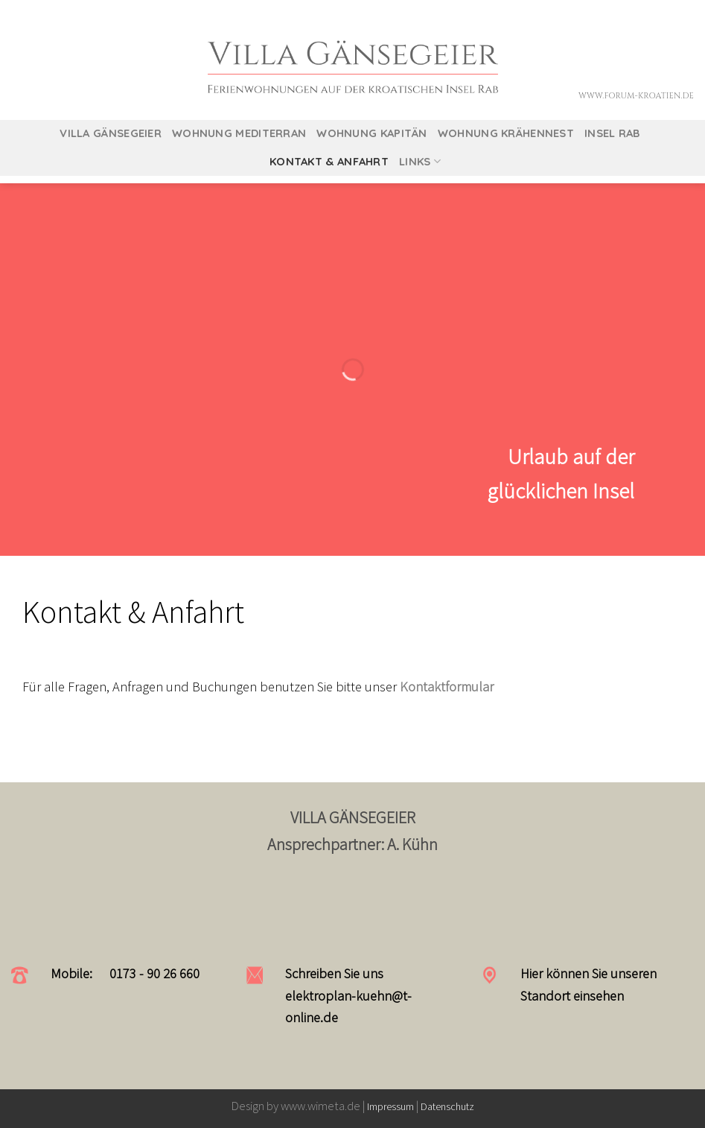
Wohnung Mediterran (239, 133)
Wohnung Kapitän (371, 133)
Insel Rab (612, 133)
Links (420, 161)
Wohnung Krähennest (506, 133)
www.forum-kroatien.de (636, 95)
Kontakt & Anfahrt (329, 161)
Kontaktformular (447, 686)
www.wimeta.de (322, 1106)
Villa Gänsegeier (111, 133)
